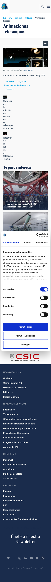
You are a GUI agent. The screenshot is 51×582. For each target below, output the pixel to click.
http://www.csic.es (24, 357)
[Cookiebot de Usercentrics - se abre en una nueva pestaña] (36, 235)
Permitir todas (25, 327)
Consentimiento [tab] (11, 242)
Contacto (8, 378)
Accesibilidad (10, 478)
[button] (5, 97)
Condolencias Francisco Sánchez (20, 519)
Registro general (11, 397)
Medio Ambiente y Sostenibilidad (19, 428)
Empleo (7, 491)
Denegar (25, 344)
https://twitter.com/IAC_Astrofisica (8, 558)
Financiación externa (13, 437)
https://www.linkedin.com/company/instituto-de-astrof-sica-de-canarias (25, 558)
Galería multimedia (26, 18)
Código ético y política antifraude (20, 419)
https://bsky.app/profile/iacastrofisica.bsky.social (37, 558)
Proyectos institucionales (16, 433)
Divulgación (13, 18)
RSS (5, 505)
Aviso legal (8, 469)
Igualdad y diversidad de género (19, 423)
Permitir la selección (25, 336)
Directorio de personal (14, 387)
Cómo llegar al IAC (12, 383)
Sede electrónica (11, 510)
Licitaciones (9, 496)
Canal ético (9, 514)
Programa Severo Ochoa (15, 442)
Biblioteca (8, 392)
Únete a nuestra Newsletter (25, 539)
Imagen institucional (13, 500)
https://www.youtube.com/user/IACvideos (31, 558)
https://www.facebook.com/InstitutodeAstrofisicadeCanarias (14, 558)
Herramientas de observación (17, 85)
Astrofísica (9, 81)
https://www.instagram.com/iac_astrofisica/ (20, 558)
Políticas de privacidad (14, 464)
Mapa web (8, 460)
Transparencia (10, 414)
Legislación (9, 409)
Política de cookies (12, 474)
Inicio (5, 18)
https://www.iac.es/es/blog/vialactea (43, 558)
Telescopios (9, 89)
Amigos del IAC (10, 447)
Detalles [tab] (27, 242)
